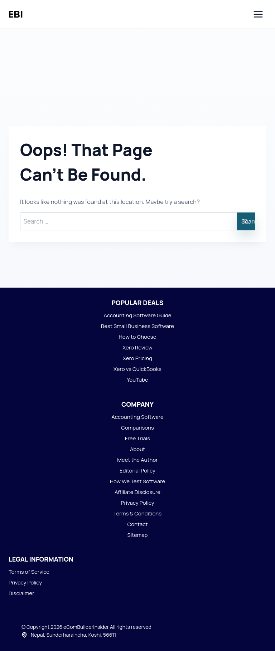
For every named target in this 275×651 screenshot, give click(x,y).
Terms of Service (29, 572)
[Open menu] (258, 14)
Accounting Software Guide (137, 315)
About (137, 449)
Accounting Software (137, 417)
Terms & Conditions (137, 513)
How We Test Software (137, 481)
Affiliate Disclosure (137, 492)
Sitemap (137, 535)
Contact (137, 524)
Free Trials (137, 438)
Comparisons (137, 427)
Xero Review (137, 347)
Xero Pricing (137, 358)
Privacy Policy (137, 502)
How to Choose (137, 337)
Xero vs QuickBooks (137, 369)
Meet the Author (137, 460)
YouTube (137, 379)
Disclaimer (21, 593)
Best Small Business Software (137, 326)
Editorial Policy (137, 470)
